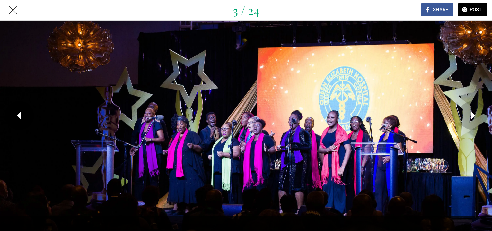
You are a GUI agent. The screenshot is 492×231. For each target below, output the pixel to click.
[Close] (13, 10)
